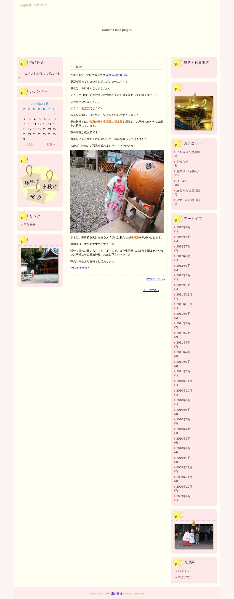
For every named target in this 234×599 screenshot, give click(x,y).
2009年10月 (184, 486)
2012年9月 (183, 227)
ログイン (184, 571)
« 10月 (29, 144)
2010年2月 (183, 448)
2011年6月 (183, 342)
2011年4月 (183, 352)
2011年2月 (183, 371)
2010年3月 (183, 438)
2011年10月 (184, 304)
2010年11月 (184, 381)
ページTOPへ (151, 290)
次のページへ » (155, 279)
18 (34, 129)
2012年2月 (183, 275)
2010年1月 (183, 457)
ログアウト (185, 577)
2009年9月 (183, 496)
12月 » (51, 144)
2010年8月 (183, 409)
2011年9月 (183, 313)
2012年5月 (183, 256)
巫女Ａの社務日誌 (117, 74)
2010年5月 (183, 419)
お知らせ (182, 161)
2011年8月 (183, 323)
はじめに (182, 181)
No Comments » (80, 267)
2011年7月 (183, 333)
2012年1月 (183, 285)
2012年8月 (183, 237)
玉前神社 (30, 224)
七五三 (77, 66)
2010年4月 (183, 429)
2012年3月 (183, 265)
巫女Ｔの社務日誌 (188, 200)
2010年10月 (184, 390)
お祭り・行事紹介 (188, 171)
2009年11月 (184, 477)
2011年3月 (183, 361)
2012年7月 (183, 246)
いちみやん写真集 (188, 152)
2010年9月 (183, 400)
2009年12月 (184, 467)
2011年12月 (184, 294)
